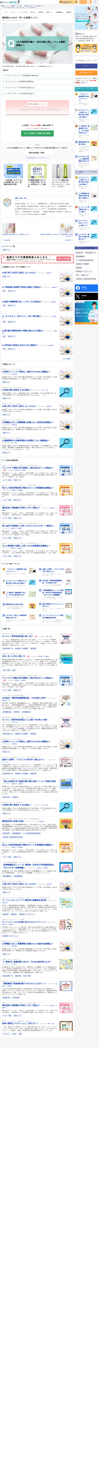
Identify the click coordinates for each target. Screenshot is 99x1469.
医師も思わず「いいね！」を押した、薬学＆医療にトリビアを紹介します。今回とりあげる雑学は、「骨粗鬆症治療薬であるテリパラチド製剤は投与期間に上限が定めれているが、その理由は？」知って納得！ (29, 475)
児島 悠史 (45, 390)
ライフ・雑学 (7, 480)
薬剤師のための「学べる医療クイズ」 (34, 6)
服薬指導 (68, 12)
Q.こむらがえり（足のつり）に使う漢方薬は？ (22, 316)
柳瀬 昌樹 (14, 374)
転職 (13, 670)
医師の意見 (6, 797)
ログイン (95, 2)
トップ (5, 12)
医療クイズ (49, 12)
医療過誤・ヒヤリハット (27, 914)
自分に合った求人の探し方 (14, 656)
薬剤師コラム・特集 (16, 6)
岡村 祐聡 (51, 1023)
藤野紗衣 (49, 273)
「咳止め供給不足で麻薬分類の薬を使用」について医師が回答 (29, 781)
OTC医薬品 (16, 997)
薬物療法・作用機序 (21, 648)
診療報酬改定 (59, 12)
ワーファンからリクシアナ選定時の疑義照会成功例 (24, 900)
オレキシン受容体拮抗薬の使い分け (17, 636)
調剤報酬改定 (7, 712)
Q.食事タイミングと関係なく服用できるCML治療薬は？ (26, 372)
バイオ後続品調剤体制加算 (31, 833)
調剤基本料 (6, 833)
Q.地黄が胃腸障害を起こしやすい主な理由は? (22, 302)
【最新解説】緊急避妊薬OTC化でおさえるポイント (24, 983)
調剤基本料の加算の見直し (14, 821)
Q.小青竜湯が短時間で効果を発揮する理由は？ (22, 287)
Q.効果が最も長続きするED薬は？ (17, 390)
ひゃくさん (5, 762)
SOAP (14, 1034)
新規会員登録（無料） (37, 153)
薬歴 (20, 1034)
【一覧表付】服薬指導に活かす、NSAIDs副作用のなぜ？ (26, 962)
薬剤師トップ (4, 6)
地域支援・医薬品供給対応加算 (13, 837)
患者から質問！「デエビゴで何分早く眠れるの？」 (24, 760)
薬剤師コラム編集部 (20, 470)
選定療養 (40, 12)
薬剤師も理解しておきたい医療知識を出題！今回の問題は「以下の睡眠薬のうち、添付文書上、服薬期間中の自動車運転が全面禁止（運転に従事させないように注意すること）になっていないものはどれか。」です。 (29, 447)
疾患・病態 (27, 976)
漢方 (4, 291)
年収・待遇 (6, 670)
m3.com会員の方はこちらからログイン (37, 158)
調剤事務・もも (6, 700)
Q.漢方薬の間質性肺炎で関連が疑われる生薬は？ (23, 331)
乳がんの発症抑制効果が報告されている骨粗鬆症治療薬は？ (28, 488)
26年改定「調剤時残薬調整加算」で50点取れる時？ (24, 698)
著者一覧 (32, 12)
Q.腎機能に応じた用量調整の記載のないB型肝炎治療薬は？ (27, 422)
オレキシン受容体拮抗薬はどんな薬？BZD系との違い (25, 720)
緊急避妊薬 (6, 997)
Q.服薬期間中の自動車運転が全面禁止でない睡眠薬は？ (26, 440)
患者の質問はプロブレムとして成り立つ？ (20, 1023)
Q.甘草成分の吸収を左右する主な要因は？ (20, 345)
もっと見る (68, 358)
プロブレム (6, 1034)
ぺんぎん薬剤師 (39, 821)
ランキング (14, 12)
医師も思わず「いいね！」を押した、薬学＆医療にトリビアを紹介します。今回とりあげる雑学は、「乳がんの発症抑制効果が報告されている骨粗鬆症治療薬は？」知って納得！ (29, 494)
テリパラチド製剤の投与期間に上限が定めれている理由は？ (28, 468)
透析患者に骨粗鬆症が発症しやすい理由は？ (21, 508)
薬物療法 (15, 797)
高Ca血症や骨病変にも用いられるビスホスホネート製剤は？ (28, 526)
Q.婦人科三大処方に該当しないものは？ (19, 273)
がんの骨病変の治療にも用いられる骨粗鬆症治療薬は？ (26, 546)
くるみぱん (14, 964)
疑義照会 (14, 914)
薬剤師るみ (5, 902)
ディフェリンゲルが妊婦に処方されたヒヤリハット (24, 922)
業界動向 (16, 712)
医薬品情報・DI (8, 648)
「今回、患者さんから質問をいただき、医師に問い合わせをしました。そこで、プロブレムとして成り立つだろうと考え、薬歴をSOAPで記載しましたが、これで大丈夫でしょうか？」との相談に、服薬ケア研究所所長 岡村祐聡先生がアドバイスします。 (29, 1028)
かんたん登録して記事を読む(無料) (37, 133)
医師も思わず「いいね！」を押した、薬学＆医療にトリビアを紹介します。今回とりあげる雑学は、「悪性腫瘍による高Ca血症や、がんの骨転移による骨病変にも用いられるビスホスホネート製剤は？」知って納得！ (29, 532)
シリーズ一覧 (23, 12)
